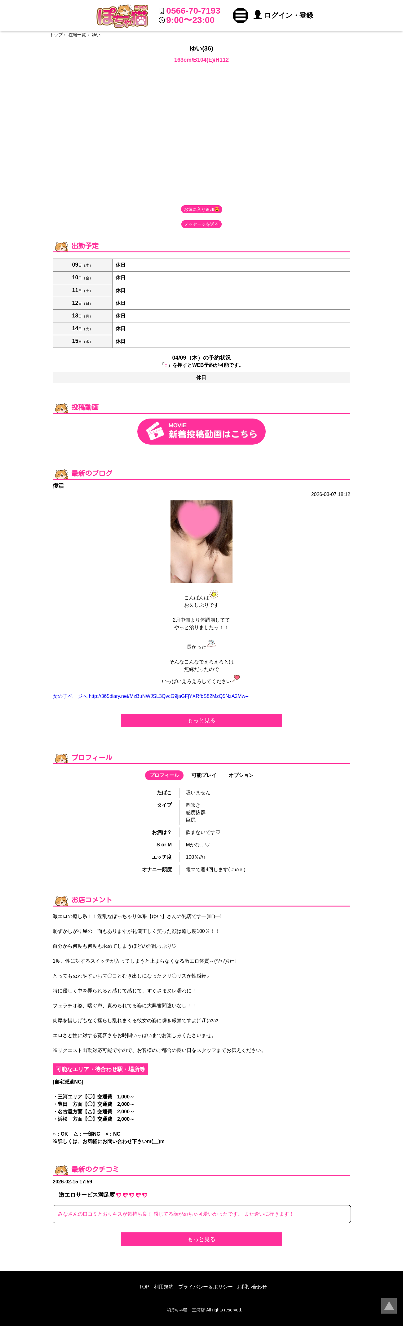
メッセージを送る (201, 224)
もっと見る (201, 720)
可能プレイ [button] (204, 775)
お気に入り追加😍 (201, 209)
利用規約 (164, 1286)
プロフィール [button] (164, 775)
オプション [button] (241, 775)
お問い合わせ (252, 1286)
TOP (144, 1286)
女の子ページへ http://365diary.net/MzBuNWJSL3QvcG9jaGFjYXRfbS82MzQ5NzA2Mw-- (151, 696)
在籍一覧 (77, 34)
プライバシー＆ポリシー (205, 1286)
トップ (56, 34)
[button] (240, 15)
